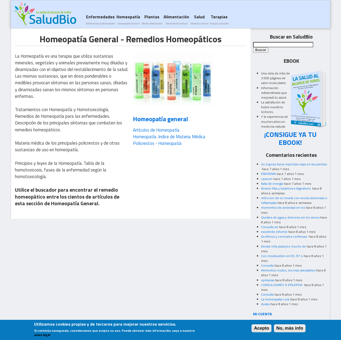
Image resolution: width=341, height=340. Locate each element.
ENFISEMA (268, 173)
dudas (265, 304)
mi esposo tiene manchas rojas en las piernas (294, 164)
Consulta (267, 265)
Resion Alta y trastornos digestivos (286, 188)
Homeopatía (128, 20)
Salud (199, 20)
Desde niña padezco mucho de (283, 246)
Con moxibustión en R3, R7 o (282, 255)
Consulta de (269, 226)
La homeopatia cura (275, 299)
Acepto (261, 328)
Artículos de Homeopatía (156, 130)
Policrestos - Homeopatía (157, 143)
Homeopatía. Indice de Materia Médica (169, 136)
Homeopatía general (160, 119)
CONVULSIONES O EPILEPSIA (282, 284)
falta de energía (272, 183)
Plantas (151, 20)
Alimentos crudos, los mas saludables (288, 270)
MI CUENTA (262, 314)
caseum (267, 178)
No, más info (289, 328)
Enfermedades (100, 20)
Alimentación (176, 20)
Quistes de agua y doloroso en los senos (290, 217)
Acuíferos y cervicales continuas (284, 236)
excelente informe (274, 231)
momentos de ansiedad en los (283, 207)
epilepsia (267, 280)
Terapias (219, 20)
